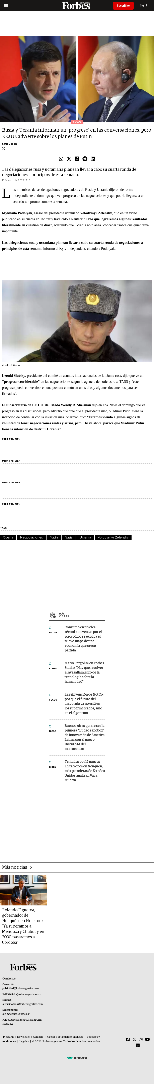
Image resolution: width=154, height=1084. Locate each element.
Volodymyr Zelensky (113, 537)
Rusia (69, 537)
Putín (54, 537)
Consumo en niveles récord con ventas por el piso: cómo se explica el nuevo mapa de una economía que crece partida (83, 639)
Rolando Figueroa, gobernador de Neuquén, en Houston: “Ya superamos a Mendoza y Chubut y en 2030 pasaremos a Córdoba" (23, 926)
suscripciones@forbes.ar (15, 1014)
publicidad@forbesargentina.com (20, 988)
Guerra (8, 537)
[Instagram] (141, 1040)
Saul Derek (9, 143)
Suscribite (123, 5)
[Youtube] (147, 1040)
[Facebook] (128, 1040)
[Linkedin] (138, 1046)
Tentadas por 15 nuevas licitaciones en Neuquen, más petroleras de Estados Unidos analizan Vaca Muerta (85, 771)
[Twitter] (134, 1040)
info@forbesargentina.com (26, 994)
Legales (24, 1041)
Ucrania (85, 537)
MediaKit (8, 1037)
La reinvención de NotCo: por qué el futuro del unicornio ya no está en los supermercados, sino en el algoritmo (84, 704)
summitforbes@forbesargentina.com (22, 1004)
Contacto (38, 1037)
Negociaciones (31, 537)
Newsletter (23, 1037)
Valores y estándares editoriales (65, 1037)
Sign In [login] (144, 5)
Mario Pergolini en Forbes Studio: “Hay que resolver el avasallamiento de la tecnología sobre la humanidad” (84, 673)
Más (82, 615)
